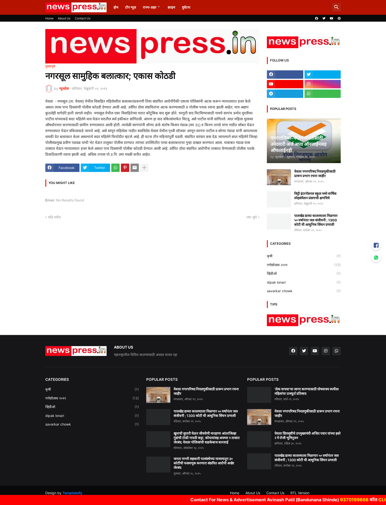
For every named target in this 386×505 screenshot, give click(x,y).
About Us (64, 18)
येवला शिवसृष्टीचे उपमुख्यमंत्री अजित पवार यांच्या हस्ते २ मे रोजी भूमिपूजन (307, 435)
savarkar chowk (304, 291)
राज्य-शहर (149, 7)
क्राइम (171, 7)
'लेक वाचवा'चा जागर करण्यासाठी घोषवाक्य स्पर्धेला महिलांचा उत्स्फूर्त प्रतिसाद (306, 391)
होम (115, 7)
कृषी (304, 256)
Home (49, 18)
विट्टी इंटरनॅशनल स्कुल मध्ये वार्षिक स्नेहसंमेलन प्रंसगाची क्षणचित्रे (315, 195)
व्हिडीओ (304, 273)
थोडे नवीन (54, 217)
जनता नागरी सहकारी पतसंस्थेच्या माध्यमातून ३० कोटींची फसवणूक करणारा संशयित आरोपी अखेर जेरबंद (204, 463)
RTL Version (299, 493)
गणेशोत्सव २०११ (304, 264)
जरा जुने (251, 217)
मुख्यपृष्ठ (50, 66)
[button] (336, 7)
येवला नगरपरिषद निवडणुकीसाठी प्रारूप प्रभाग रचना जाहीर (315, 173)
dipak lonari (304, 282)
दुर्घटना (186, 7)
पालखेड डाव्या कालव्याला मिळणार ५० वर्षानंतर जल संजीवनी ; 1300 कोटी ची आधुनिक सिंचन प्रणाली (316, 220)
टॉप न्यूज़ (130, 7)
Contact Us (82, 18)
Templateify (72, 493)
